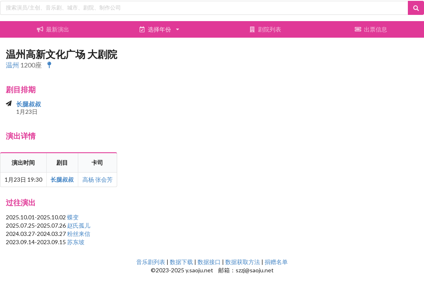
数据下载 (181, 261)
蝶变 (73, 217)
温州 (12, 65)
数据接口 (209, 261)
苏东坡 (75, 241)
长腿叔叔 (28, 104)
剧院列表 (265, 29)
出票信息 (371, 29)
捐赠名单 (276, 261)
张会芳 (104, 179)
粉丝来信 (78, 233)
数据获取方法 (242, 261)
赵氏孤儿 (78, 225)
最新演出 (53, 29)
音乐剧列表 (150, 261)
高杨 (88, 179)
